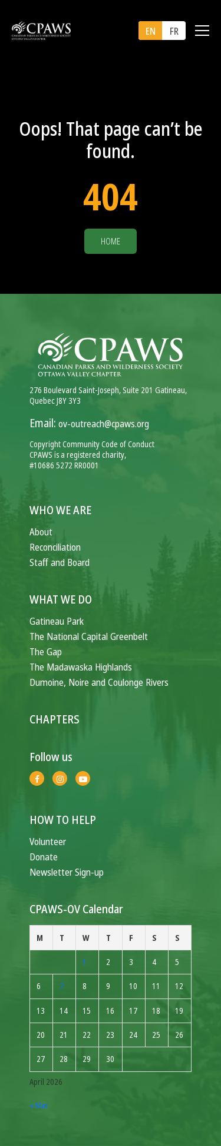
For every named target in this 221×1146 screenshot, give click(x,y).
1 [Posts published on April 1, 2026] (85, 961)
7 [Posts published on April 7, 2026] (62, 985)
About (40, 531)
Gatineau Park (56, 621)
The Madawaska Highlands (80, 666)
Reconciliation (55, 547)
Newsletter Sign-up (66, 872)
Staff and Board (59, 562)
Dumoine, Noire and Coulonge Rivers (99, 682)
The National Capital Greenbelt (88, 636)
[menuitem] (150, 30)
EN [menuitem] (151, 31)
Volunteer (47, 841)
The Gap (45, 651)
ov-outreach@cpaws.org (103, 423)
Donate (43, 856)
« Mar (38, 1105)
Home (110, 241)
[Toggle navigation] (202, 30)
